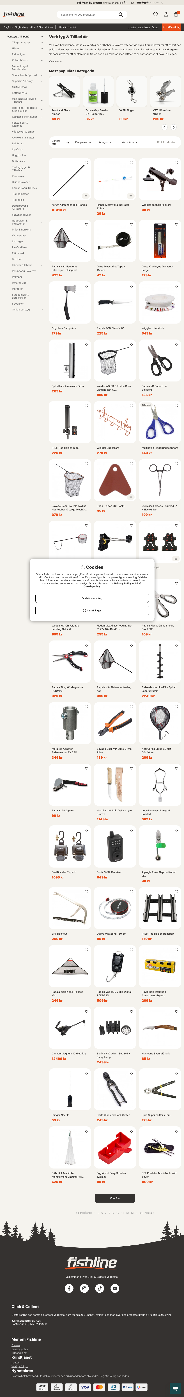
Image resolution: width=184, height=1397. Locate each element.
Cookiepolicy (92, 586)
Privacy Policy (123, 583)
